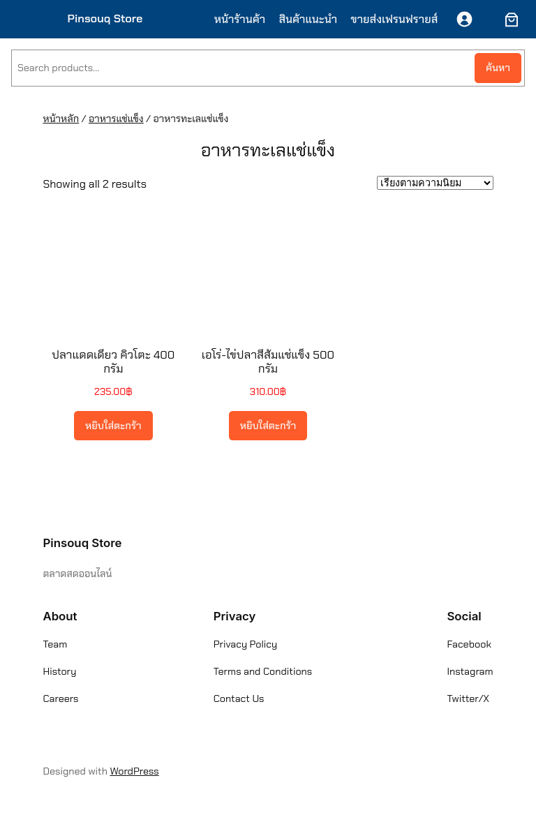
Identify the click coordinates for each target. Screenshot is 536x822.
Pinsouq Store (105, 18)
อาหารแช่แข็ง (116, 118)
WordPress (134, 771)
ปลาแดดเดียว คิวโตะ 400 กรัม (113, 361)
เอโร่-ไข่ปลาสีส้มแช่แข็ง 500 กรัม (268, 361)
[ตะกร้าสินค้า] (509, 19)
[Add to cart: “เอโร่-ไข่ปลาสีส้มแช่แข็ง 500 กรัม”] (268, 425)
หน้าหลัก (61, 118)
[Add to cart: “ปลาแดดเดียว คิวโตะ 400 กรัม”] (113, 425)
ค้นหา (498, 67)
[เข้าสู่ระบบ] (464, 19)
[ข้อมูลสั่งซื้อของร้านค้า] (435, 183)
